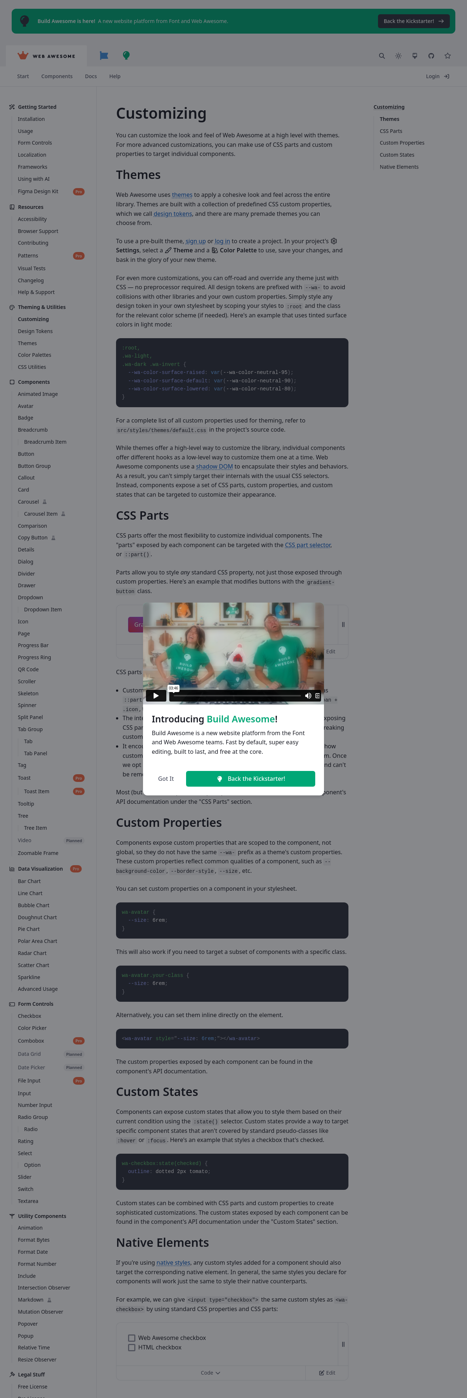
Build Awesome (241, 718)
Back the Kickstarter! (250, 779)
